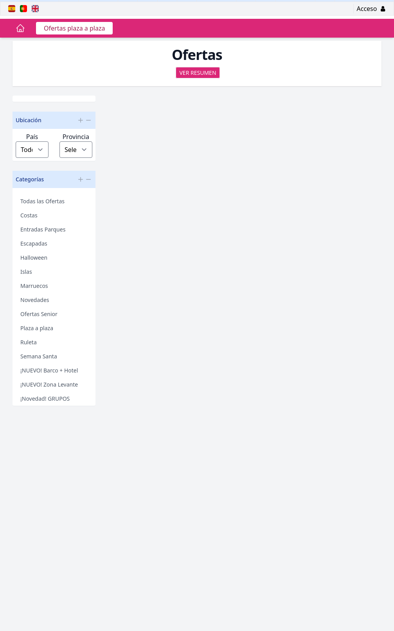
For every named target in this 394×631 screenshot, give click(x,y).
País (32, 136)
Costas (29, 215)
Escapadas (33, 243)
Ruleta (28, 342)
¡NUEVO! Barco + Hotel (49, 370)
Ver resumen (197, 72)
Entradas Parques (42, 229)
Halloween (33, 257)
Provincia (76, 136)
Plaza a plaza (36, 328)
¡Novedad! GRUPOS (45, 398)
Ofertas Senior (39, 314)
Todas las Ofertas (42, 201)
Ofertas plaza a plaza (74, 28)
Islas (26, 271)
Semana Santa (38, 356)
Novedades (34, 300)
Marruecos (34, 285)
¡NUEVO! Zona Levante (49, 384)
